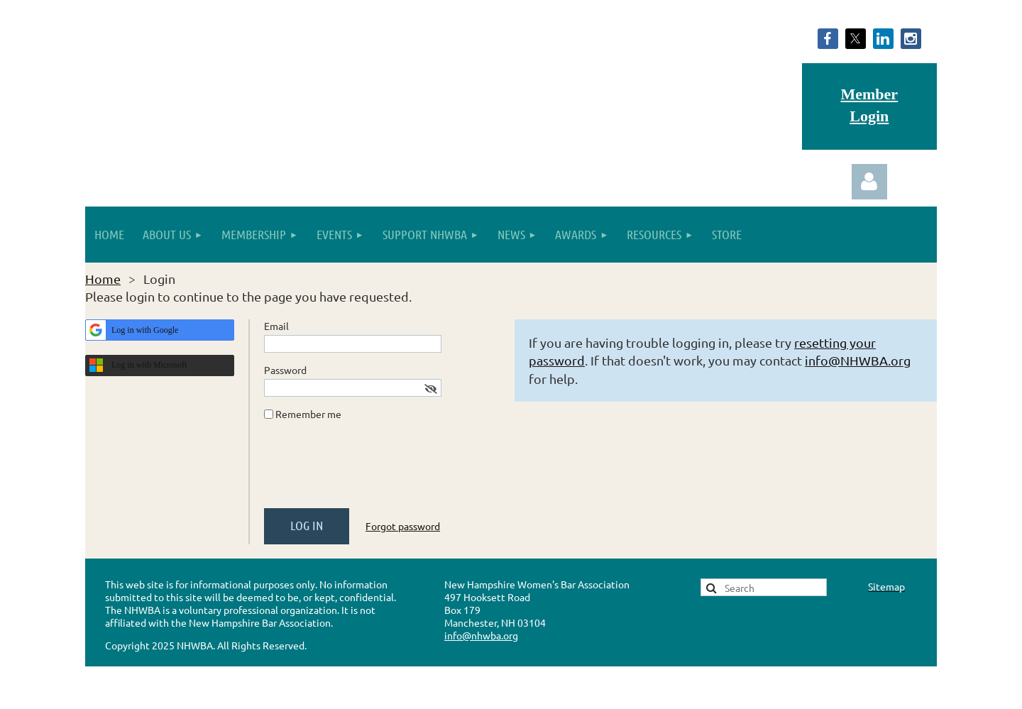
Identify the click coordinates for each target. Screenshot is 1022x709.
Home (103, 278)
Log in (869, 181)
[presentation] (372, 470)
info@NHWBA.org (858, 360)
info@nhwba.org (481, 635)
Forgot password (403, 526)
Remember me (308, 413)
